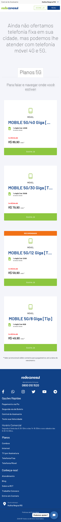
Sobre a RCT (7, 486)
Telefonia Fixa (8, 458)
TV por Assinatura (10, 453)
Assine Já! (40, 8)
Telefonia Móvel (9, 463)
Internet (6, 448)
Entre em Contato (10, 496)
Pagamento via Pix (10, 404)
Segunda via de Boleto (12, 409)
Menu (53, 8)
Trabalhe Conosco (10, 491)
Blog (4, 481)
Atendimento (8, 476)
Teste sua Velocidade (12, 419)
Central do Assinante (9, 2)
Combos (6, 443)
